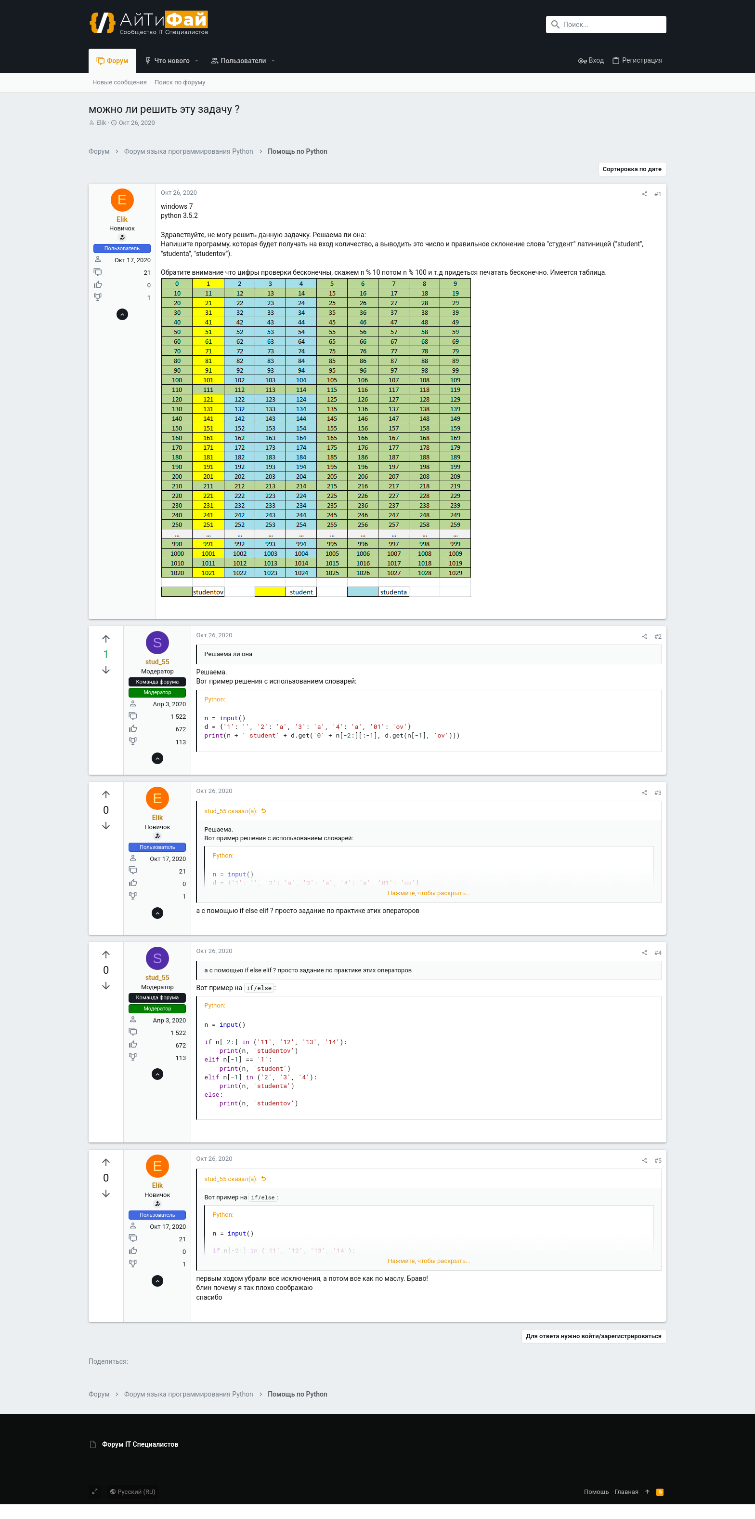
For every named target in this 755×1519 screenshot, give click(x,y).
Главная (626, 1491)
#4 (658, 952)
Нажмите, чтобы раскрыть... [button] (429, 893)
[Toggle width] (95, 1492)
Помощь (596, 1491)
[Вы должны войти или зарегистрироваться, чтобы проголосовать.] (105, 639)
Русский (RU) (133, 1491)
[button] (197, 61)
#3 (658, 792)
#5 (658, 1160)
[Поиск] (606, 24)
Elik (101, 122)
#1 (658, 194)
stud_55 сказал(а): (230, 811)
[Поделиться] (644, 194)
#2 (658, 636)
